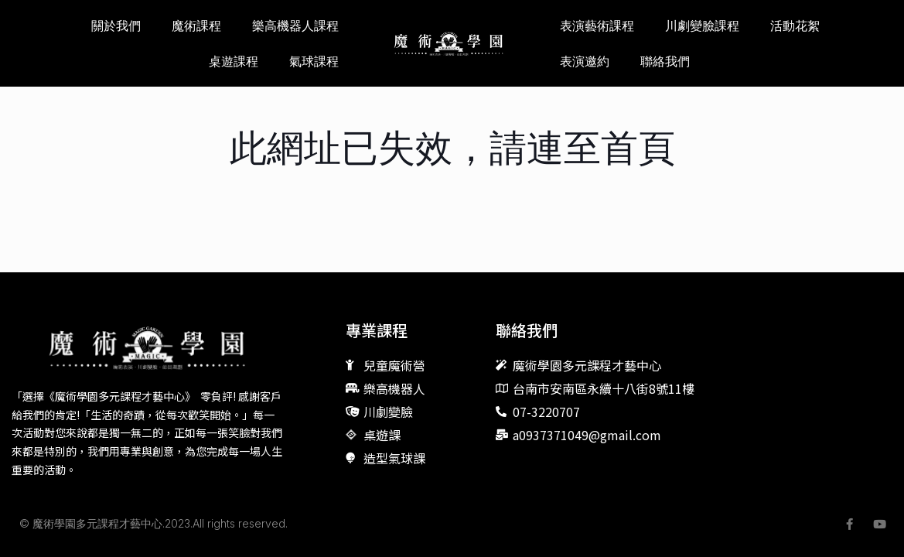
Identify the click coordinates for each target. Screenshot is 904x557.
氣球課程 (314, 61)
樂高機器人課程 (295, 25)
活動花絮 (795, 25)
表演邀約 (584, 61)
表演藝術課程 (597, 25)
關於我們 (116, 25)
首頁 (638, 148)
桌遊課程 (233, 61)
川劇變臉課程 (702, 25)
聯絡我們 (665, 61)
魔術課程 (196, 25)
